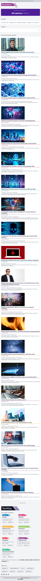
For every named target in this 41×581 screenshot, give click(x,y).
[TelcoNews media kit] (10, 557)
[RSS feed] (8, 574)
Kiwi (37, 560)
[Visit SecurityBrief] (20, 545)
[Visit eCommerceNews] (20, 534)
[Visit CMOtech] (20, 522)
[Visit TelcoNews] (4, 557)
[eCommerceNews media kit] (27, 534)
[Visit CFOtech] (4, 522)
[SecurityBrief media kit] (27, 545)
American (4, 561)
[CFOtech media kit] (10, 522)
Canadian (27, 560)
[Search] (19, 30)
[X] (3, 574)
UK (39, 560)
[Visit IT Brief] (4, 545)
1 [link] (18, 503)
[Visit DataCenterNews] (4, 534)
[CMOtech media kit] (27, 522)
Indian (31, 560)
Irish (34, 560)
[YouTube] (6, 574)
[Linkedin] (1, 574)
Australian (22, 560)
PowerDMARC (20, 579)
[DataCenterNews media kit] (10, 534)
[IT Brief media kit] (10, 545)
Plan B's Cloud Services (25, 577)
